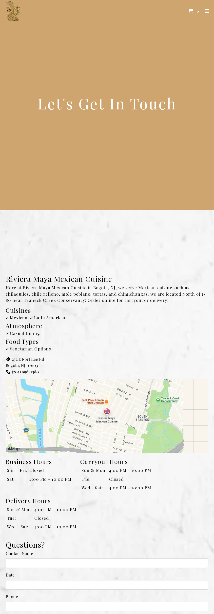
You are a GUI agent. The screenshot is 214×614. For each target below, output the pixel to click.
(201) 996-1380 (22, 371)
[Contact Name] (107, 563)
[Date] (107, 585)
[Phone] (107, 606)
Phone (12, 596)
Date (10, 574)
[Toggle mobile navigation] (207, 11)
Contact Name (19, 553)
